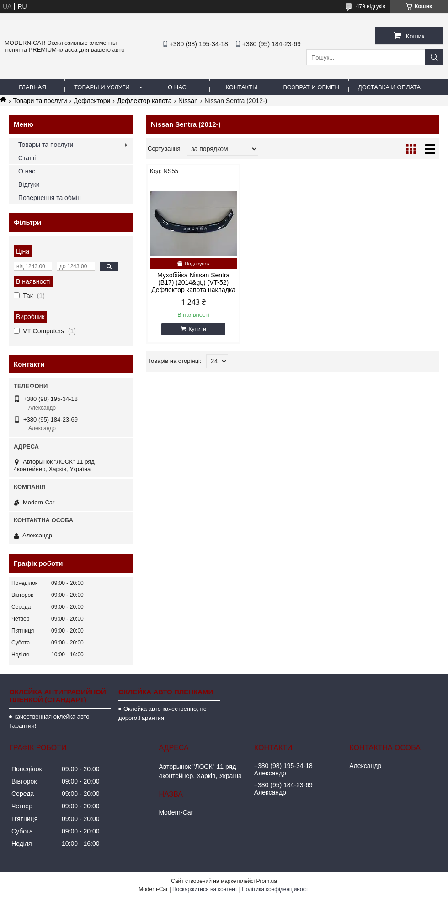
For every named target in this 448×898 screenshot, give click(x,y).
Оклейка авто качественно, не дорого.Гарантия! (162, 713)
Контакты (241, 87)
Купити (197, 329)
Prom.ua (266, 881)
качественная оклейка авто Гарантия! (49, 721)
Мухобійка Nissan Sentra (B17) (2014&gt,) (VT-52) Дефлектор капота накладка (193, 282)
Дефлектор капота (144, 100)
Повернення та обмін (49, 197)
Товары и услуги (102, 87)
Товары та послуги (45, 144)
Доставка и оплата (389, 87)
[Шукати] (434, 57)
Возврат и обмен (311, 87)
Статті (27, 158)
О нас (177, 87)
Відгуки (29, 184)
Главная (32, 87)
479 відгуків (370, 6)
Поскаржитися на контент (204, 889)
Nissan (188, 100)
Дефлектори (92, 100)
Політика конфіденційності (275, 889)
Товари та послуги (40, 100)
